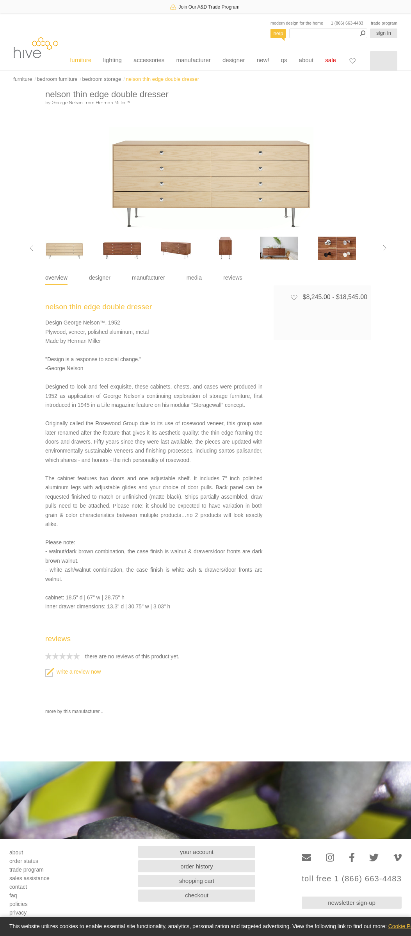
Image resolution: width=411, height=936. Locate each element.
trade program (384, 23)
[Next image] (385, 248)
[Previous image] (31, 248)
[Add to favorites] (294, 297)
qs (284, 60)
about (306, 60)
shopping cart (196, 880)
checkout (196, 895)
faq (13, 895)
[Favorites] (352, 60)
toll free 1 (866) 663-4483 (352, 879)
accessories (148, 60)
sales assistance (29, 878)
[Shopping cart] (383, 61)
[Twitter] (374, 857)
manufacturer (193, 60)
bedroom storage (101, 79)
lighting (112, 60)
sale (330, 60)
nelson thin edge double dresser (162, 79)
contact (18, 887)
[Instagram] (330, 857)
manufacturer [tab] (148, 278)
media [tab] (194, 278)
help (278, 33)
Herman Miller (113, 102)
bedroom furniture (57, 79)
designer (233, 60)
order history (196, 866)
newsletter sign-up (351, 902)
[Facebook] (352, 857)
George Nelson (67, 102)
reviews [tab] (232, 278)
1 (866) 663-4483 (347, 23)
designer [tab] (99, 278)
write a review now (73, 672)
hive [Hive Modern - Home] (36, 47)
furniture (80, 60)
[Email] (306, 857)
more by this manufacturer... (74, 711)
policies (18, 904)
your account (197, 852)
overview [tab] (56, 278)
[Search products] (328, 33)
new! (263, 60)
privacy (18, 912)
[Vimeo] (397, 857)
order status (23, 861)
